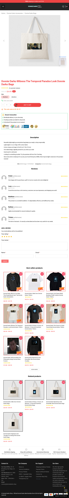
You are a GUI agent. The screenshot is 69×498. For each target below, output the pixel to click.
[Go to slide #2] (39, 70)
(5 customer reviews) (14, 88)
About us (21, 467)
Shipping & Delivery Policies (43, 467)
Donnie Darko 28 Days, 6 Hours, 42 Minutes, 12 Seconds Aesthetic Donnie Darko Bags (34, 403)
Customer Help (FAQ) (41, 476)
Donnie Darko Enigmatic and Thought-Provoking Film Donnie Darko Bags (11, 435)
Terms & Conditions (24, 469)
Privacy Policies (23, 471)
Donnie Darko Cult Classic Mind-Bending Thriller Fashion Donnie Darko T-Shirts (54, 295)
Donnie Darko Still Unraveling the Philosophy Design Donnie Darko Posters (12, 359)
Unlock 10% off (65, 490)
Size (2, 94)
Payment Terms (40, 469)
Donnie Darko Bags (30, 13)
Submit (5, 261)
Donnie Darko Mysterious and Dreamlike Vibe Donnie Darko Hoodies (33, 359)
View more (34, 369)
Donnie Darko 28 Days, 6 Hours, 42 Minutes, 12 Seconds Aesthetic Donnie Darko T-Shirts (34, 327)
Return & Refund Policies (42, 471)
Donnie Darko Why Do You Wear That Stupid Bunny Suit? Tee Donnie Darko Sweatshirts (12, 295)
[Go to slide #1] (30, 70)
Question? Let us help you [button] (61, 496)
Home (3, 13)
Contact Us (39, 474)
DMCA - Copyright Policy (25, 474)
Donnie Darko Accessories (15, 13)
